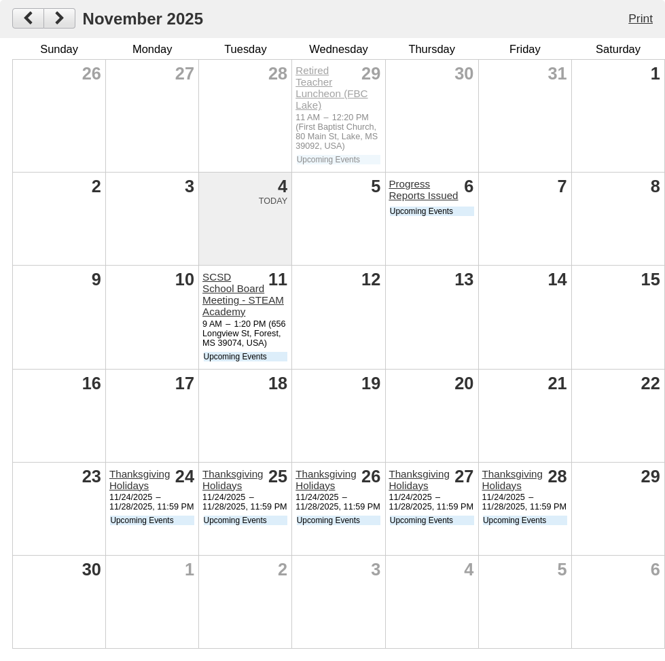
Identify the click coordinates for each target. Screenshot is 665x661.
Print (640, 18)
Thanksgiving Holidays (139, 479)
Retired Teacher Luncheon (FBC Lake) (331, 88)
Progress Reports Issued (423, 189)
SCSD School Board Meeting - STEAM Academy (243, 294)
